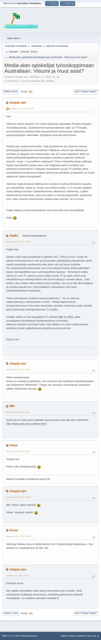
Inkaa (13, 445)
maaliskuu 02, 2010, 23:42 (18, 536)
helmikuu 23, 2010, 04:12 (18, 412)
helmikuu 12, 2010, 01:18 (21, 108)
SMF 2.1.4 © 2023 (11, 636)
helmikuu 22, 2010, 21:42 (18, 369)
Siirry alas (10, 91)
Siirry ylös (11, 613)
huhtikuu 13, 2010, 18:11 (18, 575)
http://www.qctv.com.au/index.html (26, 423)
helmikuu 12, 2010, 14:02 (18, 241)
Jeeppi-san (17, 102)
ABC (60, 316)
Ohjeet (63, 636)
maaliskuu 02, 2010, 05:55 (18, 497)
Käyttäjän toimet (86, 91)
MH (11, 406)
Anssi (13, 530)
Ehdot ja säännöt (77, 636)
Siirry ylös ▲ (93, 636)
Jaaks (13, 235)
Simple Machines (29, 636)
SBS (70, 316)
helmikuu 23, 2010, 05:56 (18, 451)
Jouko (33, 51)
